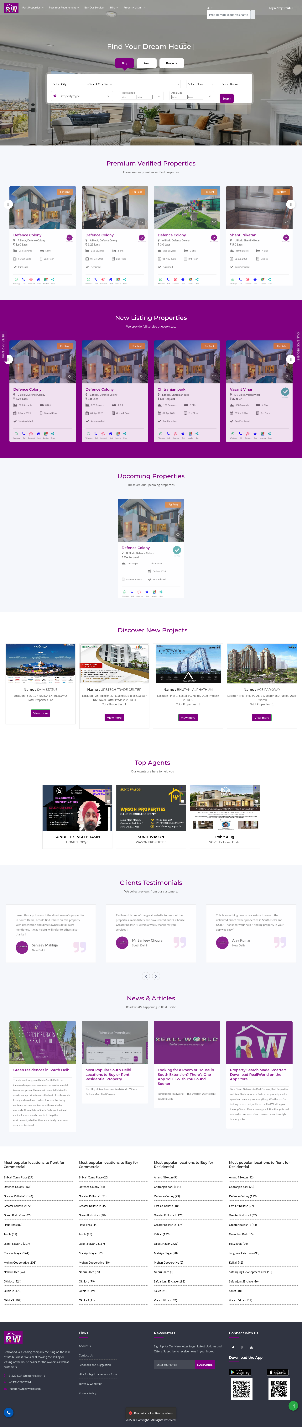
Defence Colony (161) (17, 1186)
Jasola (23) (85, 1234)
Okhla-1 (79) (87, 1281)
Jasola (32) (10, 1234)
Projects (171, 63)
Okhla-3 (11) (87, 1300)
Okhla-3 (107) (12, 1300)
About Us (85, 1346)
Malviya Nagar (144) (16, 1253)
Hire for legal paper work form (98, 1374)
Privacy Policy (87, 1393)
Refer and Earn (3, 346)
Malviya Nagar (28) (166, 1253)
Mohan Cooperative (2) (168, 1262)
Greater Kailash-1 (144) (18, 1196)
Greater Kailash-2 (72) (17, 1206)
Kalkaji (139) (161, 1234)
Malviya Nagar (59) (90, 1253)
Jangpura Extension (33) (244, 1253)
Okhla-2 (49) (87, 1291)
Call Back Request (298, 346)
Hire (112, 7)
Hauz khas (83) (13, 1224)
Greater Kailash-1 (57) (243, 1215)
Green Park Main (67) (17, 1215)
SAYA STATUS (47, 690)
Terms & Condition (90, 1383)
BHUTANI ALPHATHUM (195, 690)
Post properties (31, 7)
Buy (124, 63)
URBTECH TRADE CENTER (121, 690)
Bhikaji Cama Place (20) (93, 1177)
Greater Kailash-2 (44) (243, 1224)
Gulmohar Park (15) (241, 1234)
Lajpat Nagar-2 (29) (166, 1243)
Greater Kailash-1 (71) (93, 1196)
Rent (146, 63)
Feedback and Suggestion (95, 1364)
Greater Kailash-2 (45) (93, 1206)
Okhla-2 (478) (12, 1291)
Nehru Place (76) (14, 1272)
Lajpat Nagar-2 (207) (17, 1243)
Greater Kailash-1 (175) (168, 1215)
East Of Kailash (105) (167, 1206)
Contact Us (86, 1355)
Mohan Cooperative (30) (94, 1262)
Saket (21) (160, 1291)
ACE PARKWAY (268, 690)
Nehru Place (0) (163, 1272)
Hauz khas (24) (238, 1243)
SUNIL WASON (151, 837)
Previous (8, 204)
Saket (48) (235, 1291)
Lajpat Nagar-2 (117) (92, 1243)
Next (290, 204)
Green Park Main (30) (92, 1215)
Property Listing (132, 7)
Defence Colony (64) (92, 1186)
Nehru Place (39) (89, 1272)
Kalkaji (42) (236, 1262)
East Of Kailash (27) (241, 1206)
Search (227, 96)
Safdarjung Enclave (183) (169, 1281)
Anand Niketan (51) (166, 1177)
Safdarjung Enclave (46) (243, 1281)
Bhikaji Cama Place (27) (18, 1177)
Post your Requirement (62, 7)
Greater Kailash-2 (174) (168, 1224)
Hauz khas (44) (88, 1224)
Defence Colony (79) (167, 1196)
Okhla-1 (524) (12, 1281)
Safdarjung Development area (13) (250, 1272)
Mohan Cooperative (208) (20, 1262)
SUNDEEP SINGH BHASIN (77, 837)
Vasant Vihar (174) (165, 1300)
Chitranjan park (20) (241, 1186)
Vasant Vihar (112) (240, 1300)
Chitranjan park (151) (167, 1186)
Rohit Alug (224, 837)
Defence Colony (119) (243, 1196)
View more (40, 713)
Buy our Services (94, 7)
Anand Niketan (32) (241, 1177)
